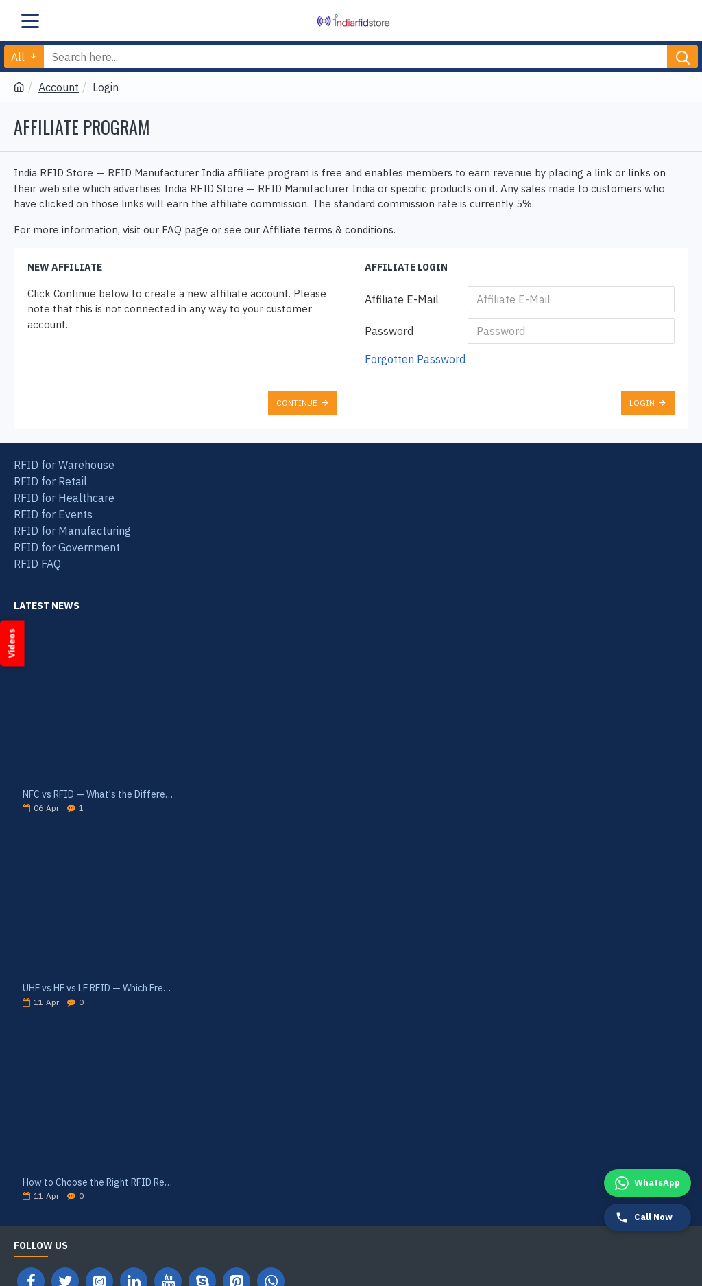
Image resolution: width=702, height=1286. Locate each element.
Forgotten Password (415, 359)
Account (58, 87)
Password (389, 331)
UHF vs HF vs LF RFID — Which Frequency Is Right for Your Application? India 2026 (98, 988)
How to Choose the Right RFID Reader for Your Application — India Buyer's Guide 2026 (98, 1183)
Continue (296, 403)
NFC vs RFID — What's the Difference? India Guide (98, 795)
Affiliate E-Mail (402, 299)
